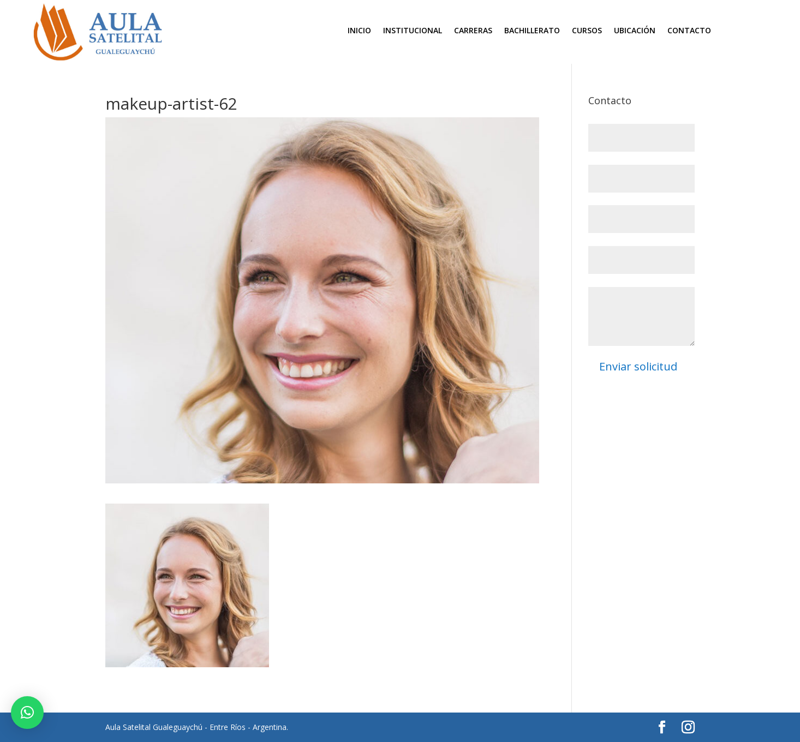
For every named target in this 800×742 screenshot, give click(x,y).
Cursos (587, 31)
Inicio (359, 31)
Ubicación (634, 31)
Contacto (689, 31)
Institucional (412, 31)
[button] (27, 712)
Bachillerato (532, 31)
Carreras (473, 31)
